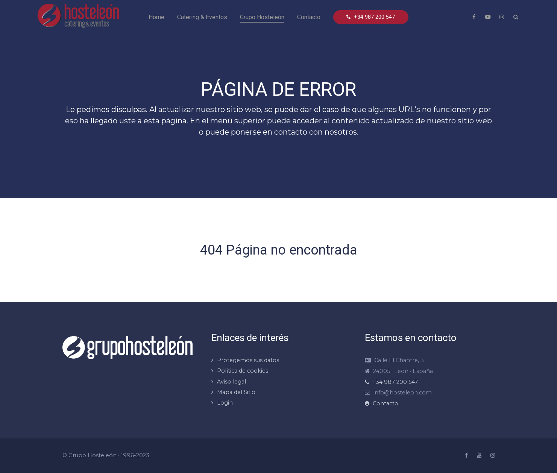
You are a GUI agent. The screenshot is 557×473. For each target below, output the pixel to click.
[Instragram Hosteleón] (501, 17)
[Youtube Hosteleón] (487, 17)
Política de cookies (242, 370)
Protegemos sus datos (248, 360)
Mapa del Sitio (236, 392)
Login (225, 402)
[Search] (515, 17)
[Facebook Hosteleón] (474, 17)
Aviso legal (231, 381)
